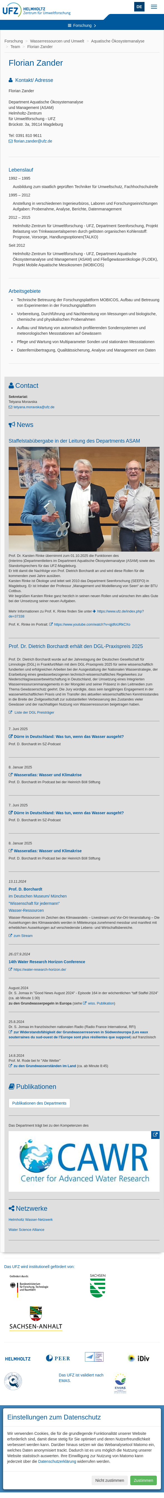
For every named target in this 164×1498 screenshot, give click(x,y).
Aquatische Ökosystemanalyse (117, 41)
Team (15, 46)
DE (139, 6)
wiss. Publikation (101, 1003)
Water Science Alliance (26, 1230)
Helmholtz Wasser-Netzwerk (31, 1220)
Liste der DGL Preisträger (34, 712)
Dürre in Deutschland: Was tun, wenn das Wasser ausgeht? (69, 736)
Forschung (82, 25)
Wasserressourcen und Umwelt (57, 41)
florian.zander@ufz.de (33, 141)
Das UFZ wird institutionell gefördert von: (39, 1266)
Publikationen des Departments (39, 1103)
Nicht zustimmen (109, 1480)
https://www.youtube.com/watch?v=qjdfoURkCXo (92, 624)
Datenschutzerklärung (57, 1461)
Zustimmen (143, 1480)
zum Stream (23, 936)
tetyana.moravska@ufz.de (34, 407)
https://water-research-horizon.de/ (40, 970)
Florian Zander (40, 46)
